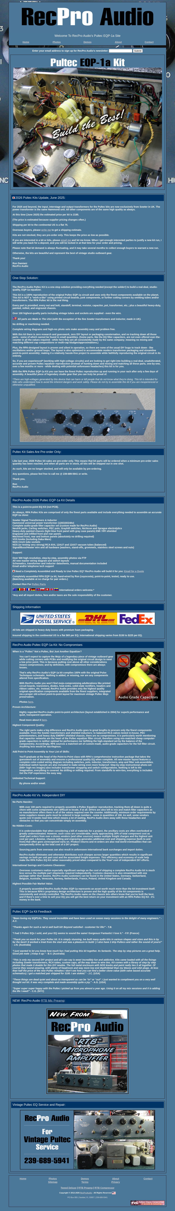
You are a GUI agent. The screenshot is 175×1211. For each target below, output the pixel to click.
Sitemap (52, 1182)
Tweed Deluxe (68, 1187)
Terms (84, 1182)
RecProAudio (86, 1193)
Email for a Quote (134, 571)
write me (46, 230)
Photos (57, 42)
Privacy (115, 1182)
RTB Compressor (104, 1187)
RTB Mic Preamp (52, 1000)
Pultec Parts (39, 584)
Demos (88, 42)
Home (26, 42)
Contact (149, 42)
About (118, 42)
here (30, 702)
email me (66, 240)
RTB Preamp (85, 1187)
